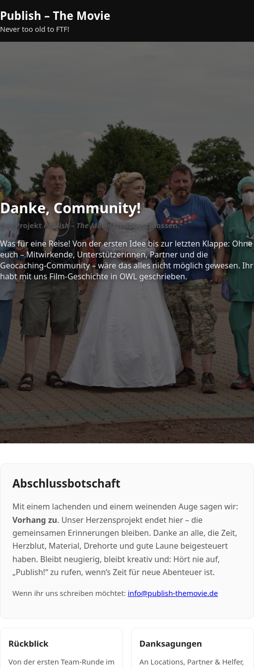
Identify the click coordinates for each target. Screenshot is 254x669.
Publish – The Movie (55, 15)
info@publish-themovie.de (172, 593)
